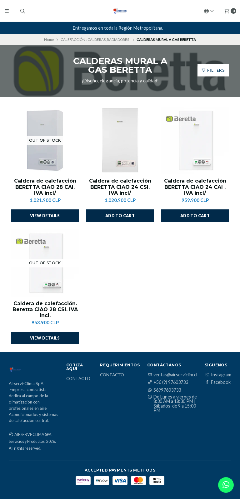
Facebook (218, 382)
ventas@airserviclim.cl (172, 375)
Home (49, 39)
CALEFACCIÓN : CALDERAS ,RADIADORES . (95, 39)
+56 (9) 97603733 (167, 382)
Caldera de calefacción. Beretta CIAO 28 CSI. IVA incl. (45, 309)
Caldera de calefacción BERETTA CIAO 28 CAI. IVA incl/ (45, 187)
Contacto (78, 379)
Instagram (218, 375)
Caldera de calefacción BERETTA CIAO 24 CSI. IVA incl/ (120, 187)
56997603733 (164, 390)
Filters (213, 70)
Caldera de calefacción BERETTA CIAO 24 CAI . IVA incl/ (195, 187)
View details (45, 215)
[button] (120, 215)
